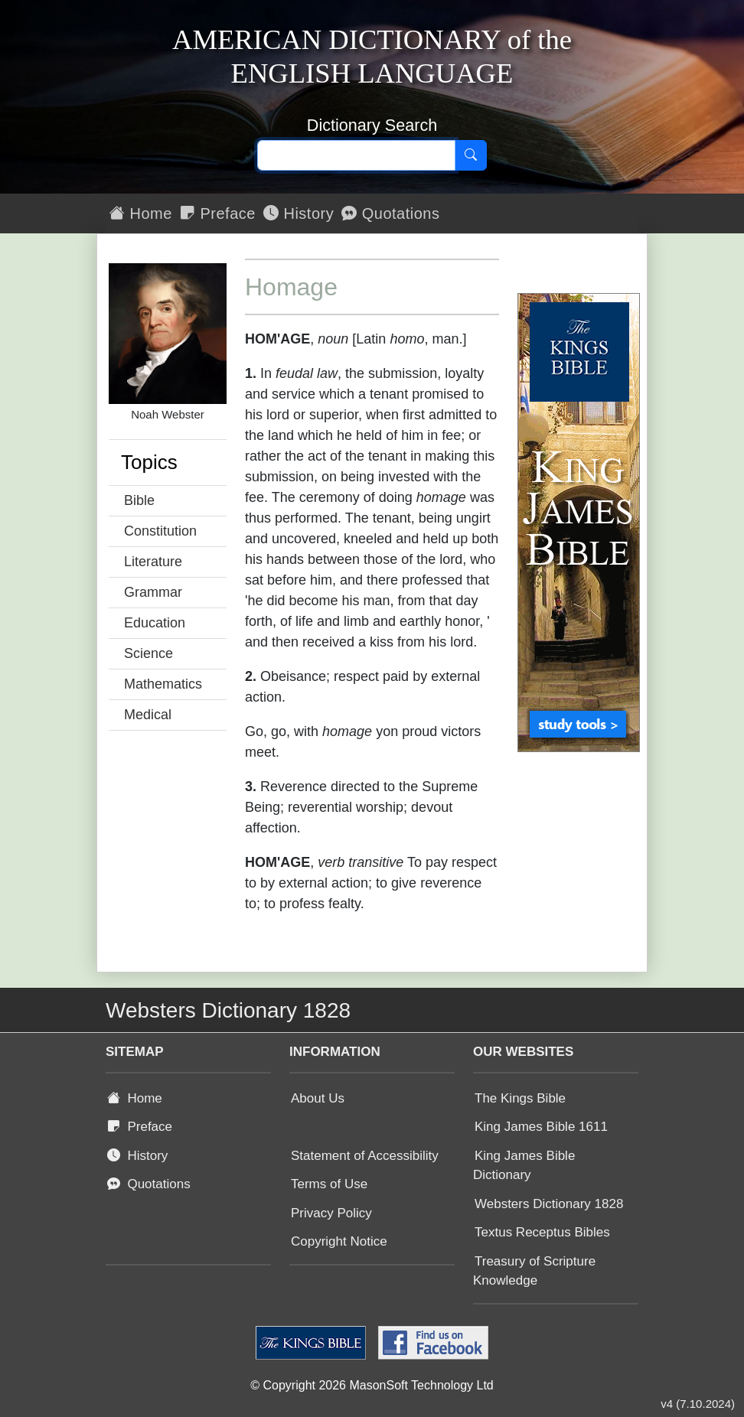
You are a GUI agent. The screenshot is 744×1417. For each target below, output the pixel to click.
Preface (218, 213)
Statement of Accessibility (365, 1155)
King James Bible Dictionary (524, 1165)
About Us (317, 1098)
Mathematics (163, 684)
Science (148, 653)
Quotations (390, 213)
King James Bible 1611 (541, 1126)
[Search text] (356, 155)
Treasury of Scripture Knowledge (534, 1271)
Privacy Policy (331, 1213)
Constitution (160, 531)
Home (140, 213)
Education (154, 622)
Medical (147, 714)
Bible (139, 500)
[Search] (471, 155)
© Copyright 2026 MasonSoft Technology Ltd (371, 1385)
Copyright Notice (339, 1241)
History (298, 213)
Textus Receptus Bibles (542, 1232)
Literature (153, 561)
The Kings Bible (520, 1098)
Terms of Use (329, 1184)
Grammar (153, 592)
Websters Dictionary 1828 (549, 1204)
